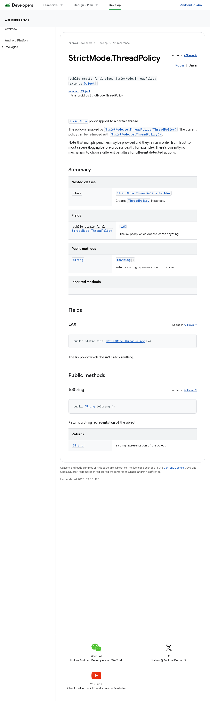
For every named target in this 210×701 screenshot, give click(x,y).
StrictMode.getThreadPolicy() (136, 134)
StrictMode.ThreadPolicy (92, 231)
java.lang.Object (79, 91)
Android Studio (191, 5)
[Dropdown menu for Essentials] (63, 5)
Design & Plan (83, 5)
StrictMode (78, 121)
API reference (17, 20)
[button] (27, 47)
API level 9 (190, 55)
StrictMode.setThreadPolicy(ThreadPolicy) (141, 129)
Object (89, 83)
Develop (102, 43)
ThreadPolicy (138, 201)
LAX (123, 226)
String (78, 260)
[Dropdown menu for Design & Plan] (98, 5)
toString (124, 260)
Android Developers (80, 43)
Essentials (50, 5)
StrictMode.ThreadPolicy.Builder (144, 193)
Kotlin (179, 65)
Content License (174, 467)
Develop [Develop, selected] (115, 5)
